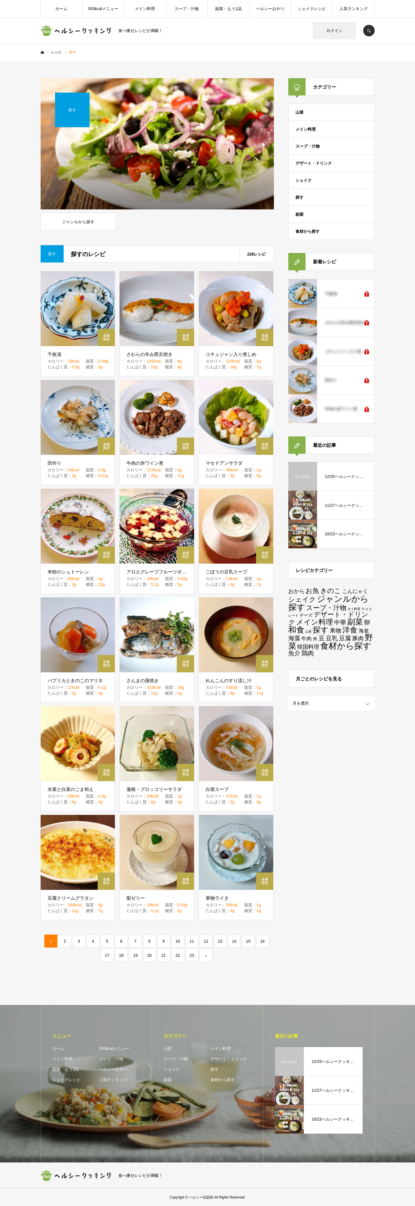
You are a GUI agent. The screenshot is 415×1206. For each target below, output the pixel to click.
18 (121, 955)
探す (299, 197)
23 (192, 955)
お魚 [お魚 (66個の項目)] (312, 590)
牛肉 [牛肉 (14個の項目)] (306, 639)
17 (107, 955)
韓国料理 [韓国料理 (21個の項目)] (308, 647)
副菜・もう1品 (228, 8)
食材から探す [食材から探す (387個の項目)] (345, 645)
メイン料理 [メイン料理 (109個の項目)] (314, 622)
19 (135, 955)
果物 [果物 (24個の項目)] (335, 630)
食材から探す (307, 231)
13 (220, 941)
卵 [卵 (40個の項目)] (367, 622)
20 (149, 955)
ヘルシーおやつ (270, 8)
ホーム (61, 8)
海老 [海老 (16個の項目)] (364, 631)
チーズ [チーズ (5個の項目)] (306, 615)
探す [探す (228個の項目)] (321, 629)
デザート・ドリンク (313, 163)
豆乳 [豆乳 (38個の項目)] (332, 638)
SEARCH (369, 30)
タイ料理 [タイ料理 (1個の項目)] (354, 609)
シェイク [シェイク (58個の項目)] (302, 599)
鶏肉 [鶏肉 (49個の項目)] (307, 653)
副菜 (299, 214)
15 (248, 941)
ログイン (334, 30)
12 (206, 941)
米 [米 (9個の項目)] (315, 638)
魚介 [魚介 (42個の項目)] (294, 653)
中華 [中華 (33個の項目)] (340, 622)
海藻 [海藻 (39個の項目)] (294, 638)
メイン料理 (145, 8)
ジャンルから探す (78, 222)
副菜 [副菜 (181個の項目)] (355, 622)
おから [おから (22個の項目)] (296, 591)
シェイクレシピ (312, 8)
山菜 (299, 112)
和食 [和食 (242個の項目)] (296, 629)
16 (262, 941)
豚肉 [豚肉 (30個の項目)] (358, 638)
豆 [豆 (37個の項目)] (322, 638)
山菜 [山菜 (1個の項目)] (308, 631)
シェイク (303, 180)
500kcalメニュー (103, 8)
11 (192, 941)
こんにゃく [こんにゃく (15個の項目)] (355, 591)
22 (177, 955)
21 (163, 955)
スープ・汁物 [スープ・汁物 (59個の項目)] (326, 608)
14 (234, 941)
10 (177, 941)
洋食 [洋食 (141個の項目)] (349, 630)
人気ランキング (354, 8)
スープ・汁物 (187, 8)
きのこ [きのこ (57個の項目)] (330, 590)
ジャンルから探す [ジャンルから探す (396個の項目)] (328, 603)
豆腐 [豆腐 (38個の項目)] (345, 638)
